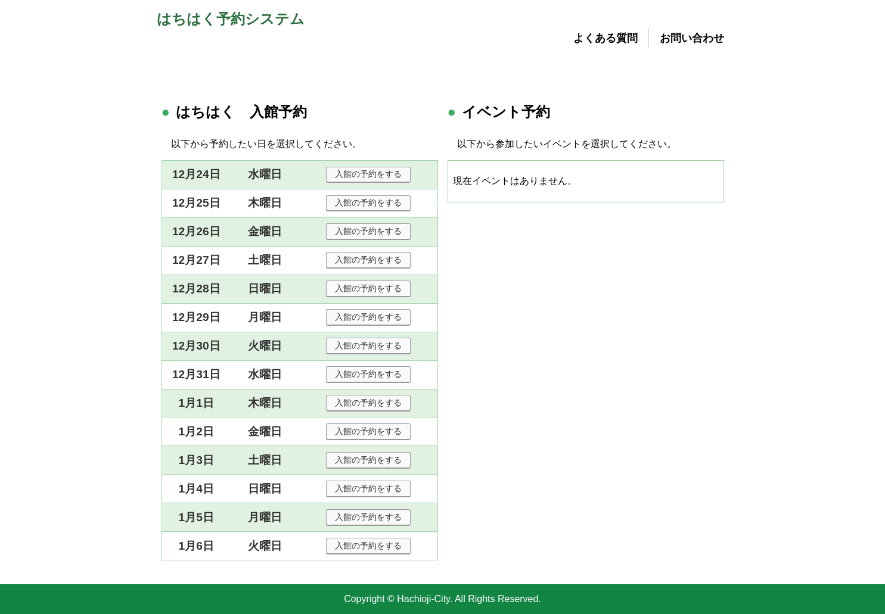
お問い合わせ (692, 38)
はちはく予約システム (231, 19)
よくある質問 (605, 38)
